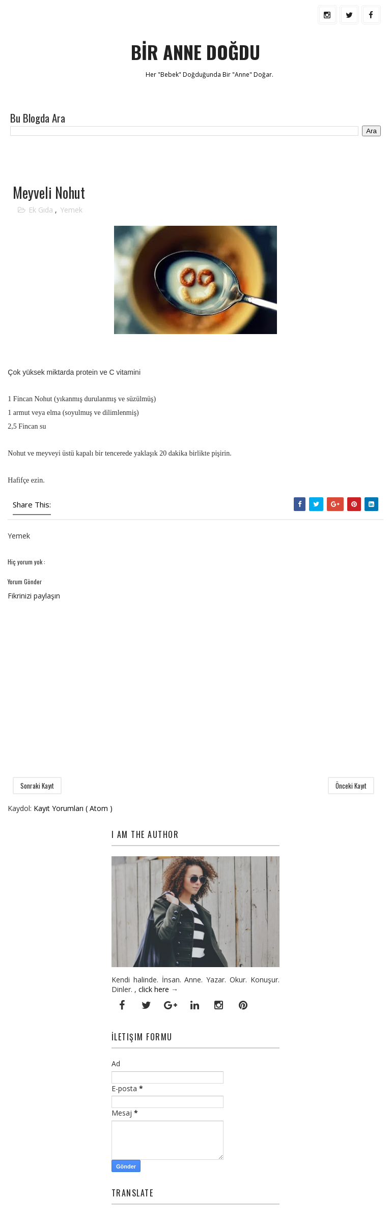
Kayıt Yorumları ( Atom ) (73, 808)
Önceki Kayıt (351, 786)
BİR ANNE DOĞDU (195, 51)
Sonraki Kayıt (37, 786)
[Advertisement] (127, 159)
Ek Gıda (42, 210)
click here (153, 989)
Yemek (71, 210)
